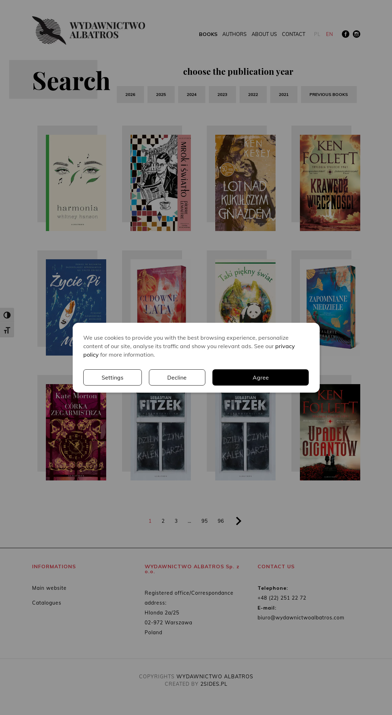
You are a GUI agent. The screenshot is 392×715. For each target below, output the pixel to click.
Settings (216, 377)
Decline (280, 377)
